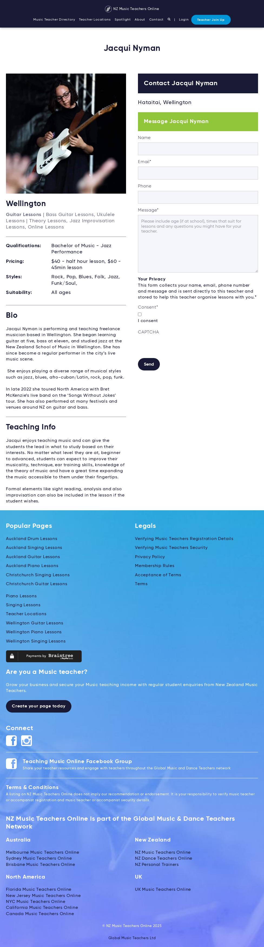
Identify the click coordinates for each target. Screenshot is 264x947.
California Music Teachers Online (42, 908)
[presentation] (179, 347)
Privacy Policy (150, 557)
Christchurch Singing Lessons (38, 575)
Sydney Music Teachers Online (39, 858)
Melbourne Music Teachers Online (42, 852)
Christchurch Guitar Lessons (36, 584)
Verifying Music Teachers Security (171, 548)
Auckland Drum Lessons (31, 539)
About (140, 19)
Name (144, 138)
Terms (141, 584)
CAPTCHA (148, 332)
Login (184, 19)
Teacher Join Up (211, 20)
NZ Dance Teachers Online (163, 858)
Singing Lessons (23, 605)
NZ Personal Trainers (157, 865)
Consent (148, 307)
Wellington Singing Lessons (36, 641)
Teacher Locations (95, 19)
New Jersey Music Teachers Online (43, 895)
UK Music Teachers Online (163, 890)
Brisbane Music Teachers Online (40, 865)
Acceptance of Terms (158, 575)
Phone (144, 186)
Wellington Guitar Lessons (34, 623)
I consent (148, 321)
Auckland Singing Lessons (34, 548)
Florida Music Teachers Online (38, 890)
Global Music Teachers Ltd (132, 938)
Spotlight (123, 19)
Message (148, 210)
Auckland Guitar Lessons (33, 557)
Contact (156, 19)
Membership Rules (154, 566)
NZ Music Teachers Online (132, 9)
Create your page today (38, 706)
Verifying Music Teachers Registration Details (184, 539)
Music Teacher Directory (54, 19)
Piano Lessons (21, 596)
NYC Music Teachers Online (35, 902)
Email (144, 162)
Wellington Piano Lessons (34, 632)
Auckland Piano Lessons (32, 566)
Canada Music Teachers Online (40, 914)
